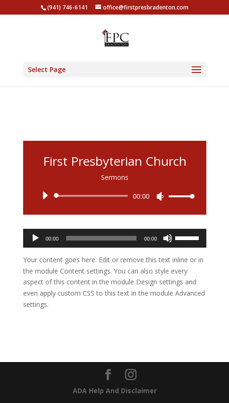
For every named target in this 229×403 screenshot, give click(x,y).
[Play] (44, 195)
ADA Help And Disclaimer (115, 390)
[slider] (92, 196)
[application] (114, 196)
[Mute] (160, 196)
